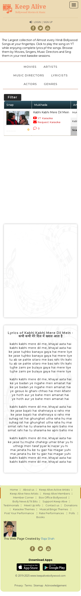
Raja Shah (47, 538)
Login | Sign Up (43, 22)
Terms (28, 585)
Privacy (18, 585)
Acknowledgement (56, 585)
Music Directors (28, 75)
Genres (50, 84)
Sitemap (38, 585)
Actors (30, 84)
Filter (12, 97)
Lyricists (59, 75)
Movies (30, 67)
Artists (50, 67)
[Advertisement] (40, 271)
